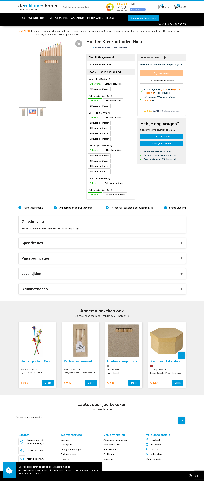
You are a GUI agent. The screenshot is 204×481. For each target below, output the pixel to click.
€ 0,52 (67, 382)
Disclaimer (108, 459)
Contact (65, 440)
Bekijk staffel (120, 47)
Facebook (153, 440)
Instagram (153, 444)
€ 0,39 (24, 382)
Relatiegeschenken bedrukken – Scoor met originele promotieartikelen (76, 31)
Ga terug (25, 30)
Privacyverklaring (111, 444)
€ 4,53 (154, 382)
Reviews (65, 459)
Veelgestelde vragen (71, 449)
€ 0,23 (111, 382)
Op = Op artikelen (59, 17)
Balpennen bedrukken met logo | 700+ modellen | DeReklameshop (147, 31)
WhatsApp (154, 454)
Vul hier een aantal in (100, 64)
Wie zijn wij (66, 444)
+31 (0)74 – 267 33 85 (174, 24)
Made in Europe (95, 17)
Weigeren (95, 470)
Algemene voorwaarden (115, 440)
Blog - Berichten (154, 459)
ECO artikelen (77, 17)
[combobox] (83, 7)
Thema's (110, 17)
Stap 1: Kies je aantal (101, 57)
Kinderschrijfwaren (42, 34)
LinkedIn (152, 449)
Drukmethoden (68, 454)
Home (36, 31)
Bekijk (48, 382)
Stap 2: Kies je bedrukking (105, 71)
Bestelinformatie (111, 449)
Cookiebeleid (109, 454)
